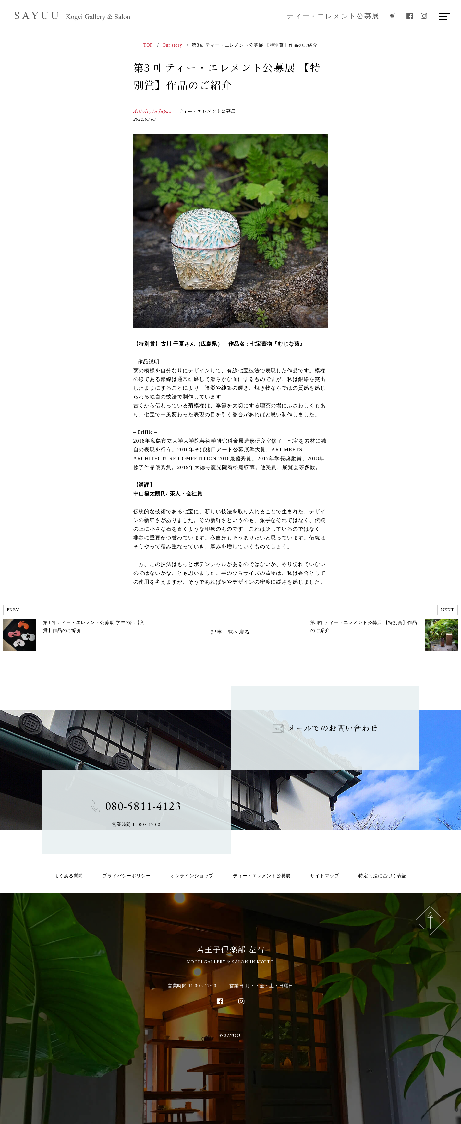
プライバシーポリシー (127, 875)
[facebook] (409, 16)
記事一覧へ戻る (230, 632)
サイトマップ (324, 875)
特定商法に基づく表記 (382, 875)
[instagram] (424, 16)
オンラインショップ (192, 875)
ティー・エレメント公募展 (333, 16)
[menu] (443, 16)
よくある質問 (68, 875)
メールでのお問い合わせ (325, 727)
